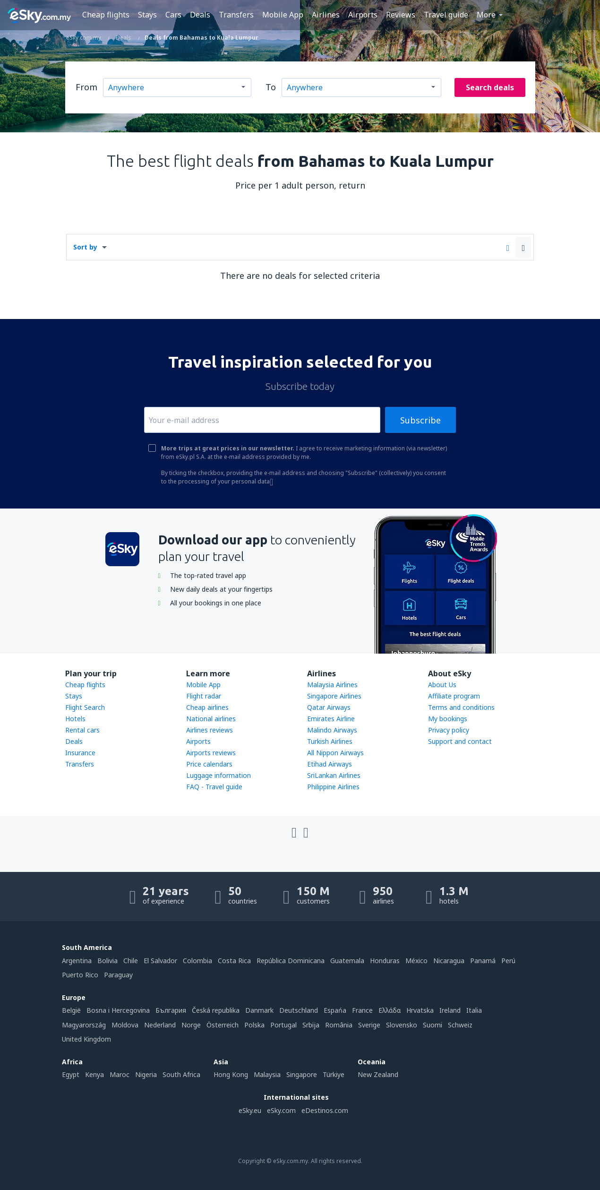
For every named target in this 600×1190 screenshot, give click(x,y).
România (338, 1024)
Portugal (283, 1024)
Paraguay (118, 974)
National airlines (211, 718)
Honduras (385, 960)
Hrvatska (420, 1010)
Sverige (369, 1024)
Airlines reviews (209, 729)
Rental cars (82, 729)
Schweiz (460, 1024)
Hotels (75, 718)
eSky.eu (250, 1110)
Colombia (197, 960)
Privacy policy (448, 729)
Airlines (326, 14)
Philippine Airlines (333, 786)
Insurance (80, 752)
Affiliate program (454, 695)
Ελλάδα (389, 1010)
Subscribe (420, 420)
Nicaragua (448, 960)
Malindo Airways (332, 729)
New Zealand (378, 1074)
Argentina (77, 960)
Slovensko (401, 1024)
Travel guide (446, 14)
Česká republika (216, 1010)
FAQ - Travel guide (214, 786)
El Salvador (160, 960)
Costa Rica (234, 960)
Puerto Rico (80, 974)
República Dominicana (291, 960)
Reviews (400, 14)
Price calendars (209, 763)
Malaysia (267, 1074)
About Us (442, 684)
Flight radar (203, 695)
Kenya (94, 1074)
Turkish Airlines (329, 741)
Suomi (432, 1024)
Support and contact (460, 741)
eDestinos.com (324, 1110)
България (170, 1010)
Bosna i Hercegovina (118, 1010)
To (271, 87)
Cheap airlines (207, 707)
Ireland (450, 1010)
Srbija (310, 1024)
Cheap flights (105, 14)
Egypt (70, 1074)
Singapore (301, 1074)
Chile (130, 960)
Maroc (119, 1074)
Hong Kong (231, 1074)
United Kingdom (86, 1039)
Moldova (124, 1024)
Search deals (490, 87)
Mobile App (282, 14)
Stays (147, 14)
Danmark (259, 1010)
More (486, 14)
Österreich (222, 1024)
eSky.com (281, 1110)
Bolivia (107, 960)
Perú (508, 960)
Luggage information (218, 775)
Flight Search (85, 707)
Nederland (160, 1024)
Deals (200, 14)
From (86, 87)
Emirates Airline (331, 718)
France (362, 1010)
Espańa (335, 1010)
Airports (362, 14)
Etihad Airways (329, 763)
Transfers (236, 14)
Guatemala (347, 960)
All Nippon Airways (335, 752)
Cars (173, 14)
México (416, 960)
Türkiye (333, 1074)
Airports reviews (211, 752)
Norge (191, 1024)
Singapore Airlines (334, 695)
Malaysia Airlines (332, 684)
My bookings (447, 718)
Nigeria (146, 1074)
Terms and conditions (461, 707)
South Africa (181, 1074)
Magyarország (84, 1024)
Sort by (85, 246)
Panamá (483, 960)
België (71, 1010)
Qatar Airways (329, 707)
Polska (254, 1024)
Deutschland (298, 1010)
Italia (474, 1010)
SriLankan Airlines (333, 775)
